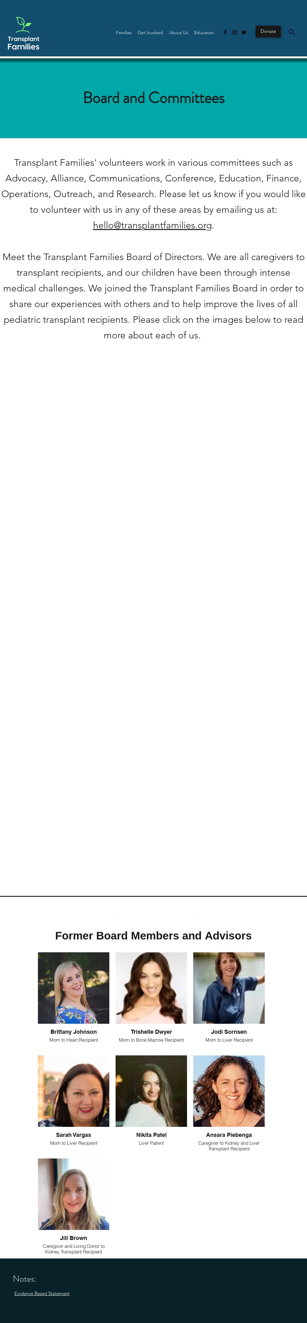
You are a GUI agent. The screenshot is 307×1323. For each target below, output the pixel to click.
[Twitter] (244, 32)
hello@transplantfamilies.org (152, 225)
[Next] (192, 917)
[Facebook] (225, 32)
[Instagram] (235, 32)
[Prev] (117, 917)
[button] (124, 32)
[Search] (292, 32)
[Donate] (268, 31)
